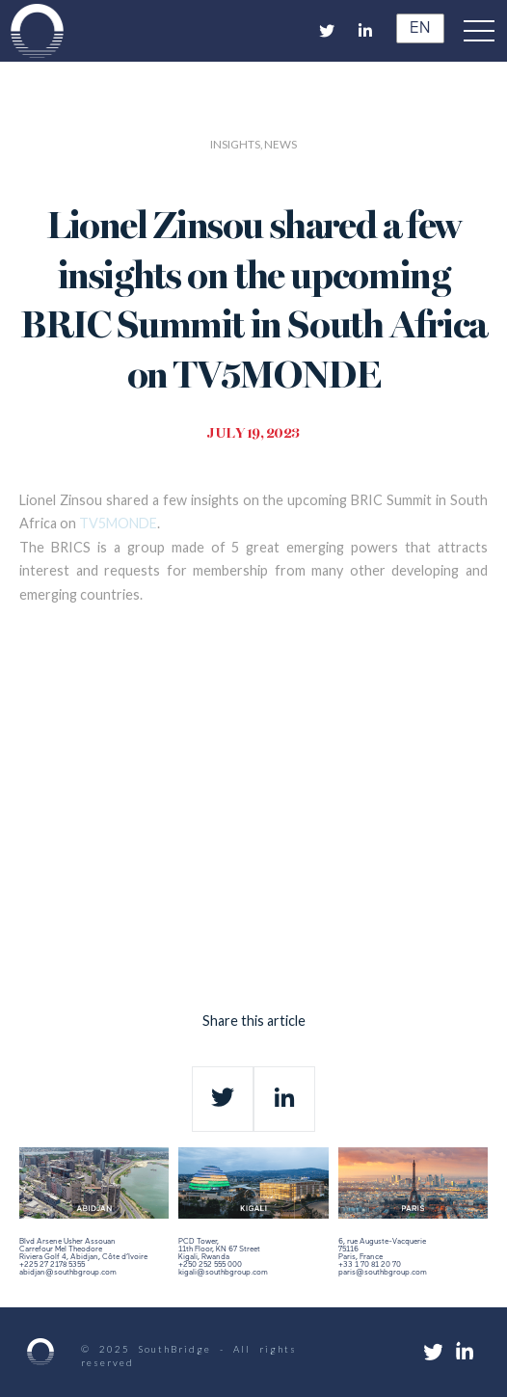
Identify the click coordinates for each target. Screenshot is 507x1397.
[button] (484, 31)
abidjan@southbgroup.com (68, 1272)
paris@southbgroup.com (382, 1272)
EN (417, 29)
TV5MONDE (118, 523)
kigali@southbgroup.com (223, 1272)
